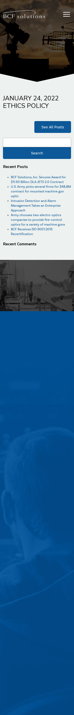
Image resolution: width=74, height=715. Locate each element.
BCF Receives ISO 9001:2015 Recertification (32, 231)
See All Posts (52, 127)
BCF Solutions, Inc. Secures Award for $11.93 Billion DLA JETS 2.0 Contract (38, 179)
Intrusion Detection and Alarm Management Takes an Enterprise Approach (36, 205)
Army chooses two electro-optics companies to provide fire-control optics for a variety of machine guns (38, 219)
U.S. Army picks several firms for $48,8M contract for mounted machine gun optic (41, 191)
